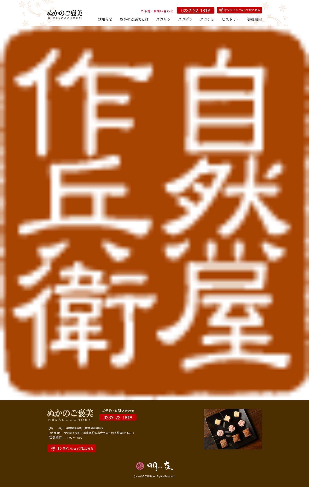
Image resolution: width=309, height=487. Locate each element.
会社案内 (254, 19)
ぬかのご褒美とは (134, 19)
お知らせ (105, 19)
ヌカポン (185, 19)
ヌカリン (163, 19)
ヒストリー (231, 19)
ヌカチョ (207, 19)
